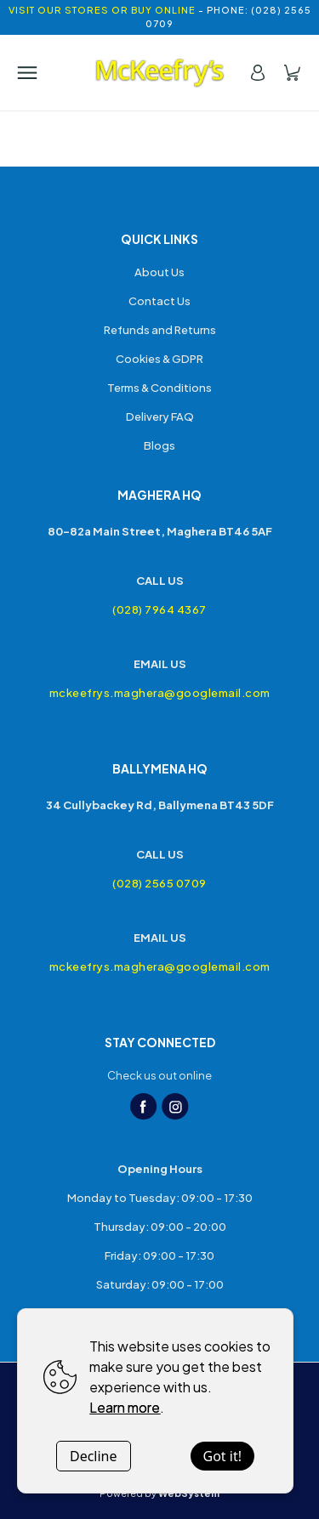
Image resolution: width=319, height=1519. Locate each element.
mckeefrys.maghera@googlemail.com (160, 693)
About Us (159, 272)
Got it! (222, 1456)
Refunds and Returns (160, 330)
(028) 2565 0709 (159, 883)
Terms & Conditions (159, 387)
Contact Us (159, 301)
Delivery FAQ (160, 416)
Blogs (159, 445)
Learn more (124, 1407)
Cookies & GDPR (159, 359)
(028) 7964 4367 (159, 609)
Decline (93, 1456)
